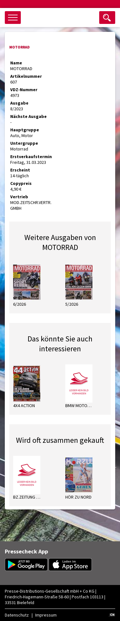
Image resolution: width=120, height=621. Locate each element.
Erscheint (20, 170)
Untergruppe (24, 143)
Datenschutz (17, 615)
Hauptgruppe (24, 130)
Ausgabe (19, 103)
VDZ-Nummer (23, 89)
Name (16, 63)
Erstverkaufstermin (31, 156)
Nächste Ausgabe (28, 116)
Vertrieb (19, 197)
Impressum (46, 615)
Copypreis (21, 183)
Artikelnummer (26, 76)
